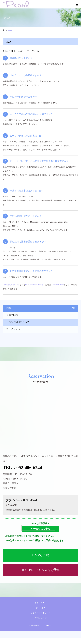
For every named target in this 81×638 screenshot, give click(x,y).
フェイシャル (33, 51)
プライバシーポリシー (40, 613)
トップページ (41, 602)
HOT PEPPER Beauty (34, 285)
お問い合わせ (41, 618)
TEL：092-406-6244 (22, 467)
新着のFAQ (12, 315)
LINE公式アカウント (11, 285)
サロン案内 (41, 608)
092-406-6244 (58, 285)
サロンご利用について (13, 51)
